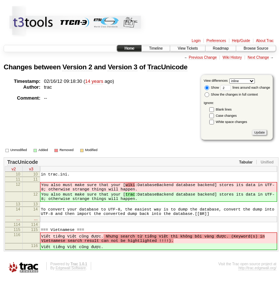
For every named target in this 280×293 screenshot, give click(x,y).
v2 (14, 169)
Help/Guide (241, 41)
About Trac (264, 41)
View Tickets (188, 48)
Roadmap (221, 48)
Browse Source (256, 48)
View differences (216, 80)
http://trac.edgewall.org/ (257, 283)
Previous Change (203, 57)
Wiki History (232, 57)
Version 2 (77, 67)
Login (196, 41)
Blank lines (224, 109)
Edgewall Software (70, 283)
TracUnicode (167, 67)
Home (129, 48)
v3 (31, 169)
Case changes (226, 115)
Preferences (216, 41)
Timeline (156, 48)
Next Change (258, 57)
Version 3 (122, 67)
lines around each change (245, 87)
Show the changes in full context (231, 94)
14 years (94, 81)
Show (212, 87)
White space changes (231, 122)
